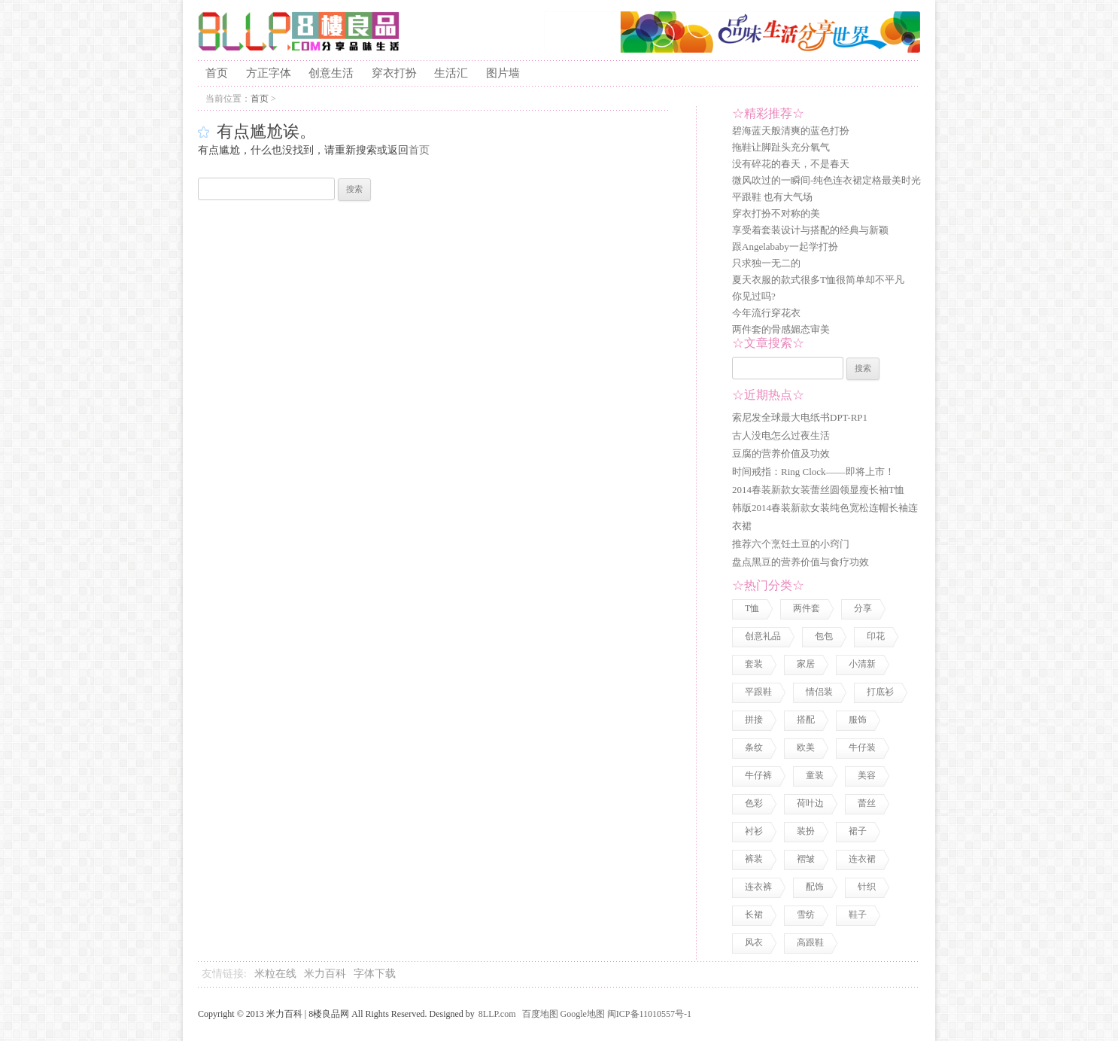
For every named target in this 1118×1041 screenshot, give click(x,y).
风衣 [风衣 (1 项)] (754, 942)
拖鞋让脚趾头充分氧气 (781, 147)
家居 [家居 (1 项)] (806, 664)
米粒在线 (275, 973)
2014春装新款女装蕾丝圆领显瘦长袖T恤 (818, 489)
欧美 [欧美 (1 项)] (806, 747)
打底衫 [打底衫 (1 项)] (880, 691)
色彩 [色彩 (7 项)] (754, 803)
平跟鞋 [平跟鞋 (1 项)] (758, 691)
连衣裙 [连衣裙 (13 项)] (862, 859)
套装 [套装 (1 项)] (754, 664)
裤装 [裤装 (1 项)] (754, 859)
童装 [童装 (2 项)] (815, 775)
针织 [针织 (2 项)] (867, 886)
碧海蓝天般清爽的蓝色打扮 (790, 130)
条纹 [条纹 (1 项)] (754, 747)
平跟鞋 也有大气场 (772, 196)
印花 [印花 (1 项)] (876, 636)
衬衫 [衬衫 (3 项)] (754, 831)
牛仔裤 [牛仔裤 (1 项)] (758, 775)
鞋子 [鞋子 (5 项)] (858, 914)
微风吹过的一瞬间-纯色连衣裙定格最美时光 (826, 180)
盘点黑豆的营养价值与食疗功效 (800, 562)
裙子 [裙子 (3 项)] (858, 831)
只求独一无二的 (766, 263)
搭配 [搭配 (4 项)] (806, 719)
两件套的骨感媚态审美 (781, 329)
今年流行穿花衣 (766, 312)
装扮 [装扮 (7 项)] (806, 831)
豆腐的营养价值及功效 (781, 453)
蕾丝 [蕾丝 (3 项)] (867, 803)
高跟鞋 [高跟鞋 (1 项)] (810, 942)
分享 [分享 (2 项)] (863, 608)
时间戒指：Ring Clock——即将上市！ (813, 471)
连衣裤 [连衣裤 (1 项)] (758, 886)
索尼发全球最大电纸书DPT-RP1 (799, 417)
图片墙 (503, 73)
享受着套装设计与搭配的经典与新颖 (810, 230)
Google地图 (583, 1014)
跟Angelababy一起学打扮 (785, 246)
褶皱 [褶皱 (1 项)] (806, 859)
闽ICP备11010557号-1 (649, 1014)
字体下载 (375, 973)
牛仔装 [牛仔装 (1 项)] (862, 747)
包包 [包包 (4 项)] (824, 636)
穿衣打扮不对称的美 (776, 213)
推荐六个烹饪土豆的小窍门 (790, 543)
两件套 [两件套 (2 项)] (806, 608)
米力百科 (325, 973)
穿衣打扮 (394, 73)
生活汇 (451, 73)
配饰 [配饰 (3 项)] (815, 886)
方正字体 (268, 73)
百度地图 (540, 1014)
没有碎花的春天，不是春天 (790, 163)
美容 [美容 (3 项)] (867, 775)
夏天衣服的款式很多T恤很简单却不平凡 (818, 279)
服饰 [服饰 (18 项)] (858, 719)
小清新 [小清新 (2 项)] (862, 664)
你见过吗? (754, 296)
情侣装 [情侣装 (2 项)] (819, 691)
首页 (216, 73)
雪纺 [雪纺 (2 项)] (806, 914)
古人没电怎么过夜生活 (781, 435)
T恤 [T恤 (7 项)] (752, 608)
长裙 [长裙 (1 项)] (754, 914)
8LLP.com (497, 1014)
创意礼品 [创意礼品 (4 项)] (763, 636)
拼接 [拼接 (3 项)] (754, 719)
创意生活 (331, 73)
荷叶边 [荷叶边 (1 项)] (810, 803)
